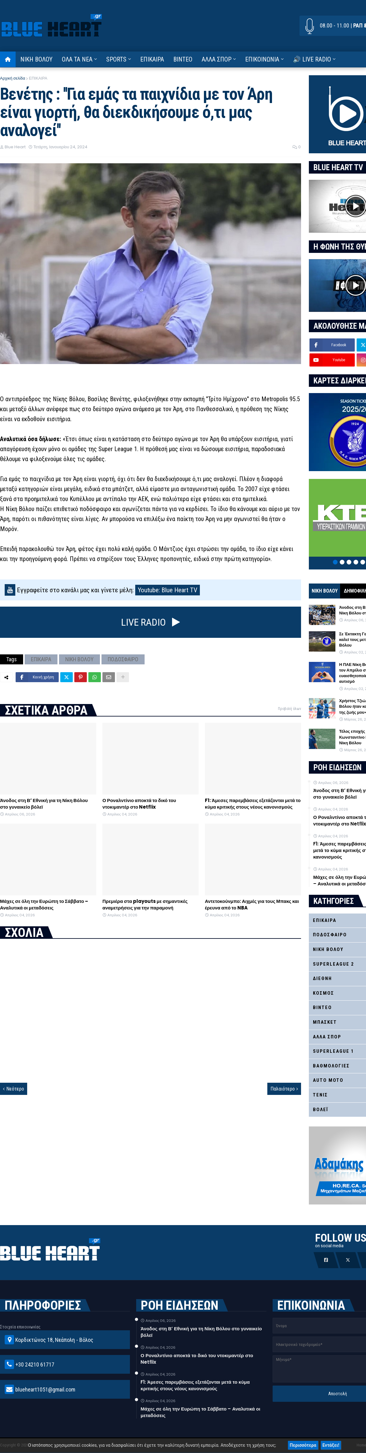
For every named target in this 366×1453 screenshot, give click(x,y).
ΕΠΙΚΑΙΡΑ (38, 78)
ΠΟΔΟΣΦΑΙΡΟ (123, 659)
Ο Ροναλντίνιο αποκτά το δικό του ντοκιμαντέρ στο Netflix (139, 803)
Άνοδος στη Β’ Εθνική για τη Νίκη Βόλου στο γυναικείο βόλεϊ (44, 803)
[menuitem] (8, 59)
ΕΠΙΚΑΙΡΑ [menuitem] (152, 59)
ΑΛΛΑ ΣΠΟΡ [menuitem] (216, 59)
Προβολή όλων (289, 709)
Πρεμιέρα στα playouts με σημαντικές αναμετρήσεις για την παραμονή (145, 904)
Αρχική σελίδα (12, 78)
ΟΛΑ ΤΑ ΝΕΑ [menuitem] (77, 59)
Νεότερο (15, 1089)
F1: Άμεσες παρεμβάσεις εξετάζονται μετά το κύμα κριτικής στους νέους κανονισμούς (253, 803)
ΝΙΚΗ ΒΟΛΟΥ (79, 659)
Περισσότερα (303, 1445)
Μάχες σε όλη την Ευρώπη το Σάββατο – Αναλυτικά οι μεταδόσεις (44, 904)
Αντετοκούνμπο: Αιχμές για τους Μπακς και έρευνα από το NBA (252, 904)
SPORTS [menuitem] (116, 59)
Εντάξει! (331, 1445)
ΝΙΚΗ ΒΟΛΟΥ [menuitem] (36, 59)
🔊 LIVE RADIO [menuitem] (312, 59)
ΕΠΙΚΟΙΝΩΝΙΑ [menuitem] (262, 59)
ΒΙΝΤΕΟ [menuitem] (182, 59)
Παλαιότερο (282, 1089)
